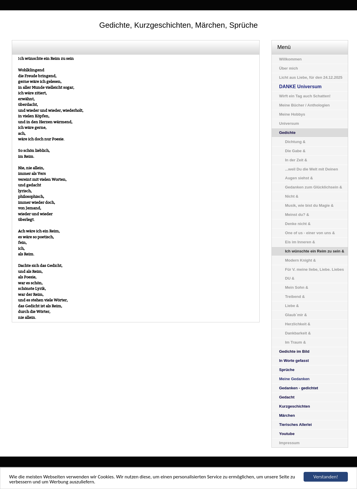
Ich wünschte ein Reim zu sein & (314, 251)
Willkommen (290, 59)
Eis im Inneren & (300, 242)
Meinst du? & (297, 214)
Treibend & (295, 296)
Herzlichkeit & (297, 324)
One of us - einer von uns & (310, 233)
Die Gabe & (295, 151)
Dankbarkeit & (298, 333)
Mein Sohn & (296, 287)
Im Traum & (295, 342)
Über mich (288, 68)
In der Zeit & (296, 160)
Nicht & (292, 196)
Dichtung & (295, 142)
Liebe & (292, 305)
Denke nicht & (298, 223)
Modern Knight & (300, 260)
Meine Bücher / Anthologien (304, 105)
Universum (289, 123)
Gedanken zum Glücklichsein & (313, 187)
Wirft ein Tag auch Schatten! (304, 96)
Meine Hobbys (292, 114)
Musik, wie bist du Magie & (309, 205)
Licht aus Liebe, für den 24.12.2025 (311, 77)
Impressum (289, 443)
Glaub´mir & (296, 315)
